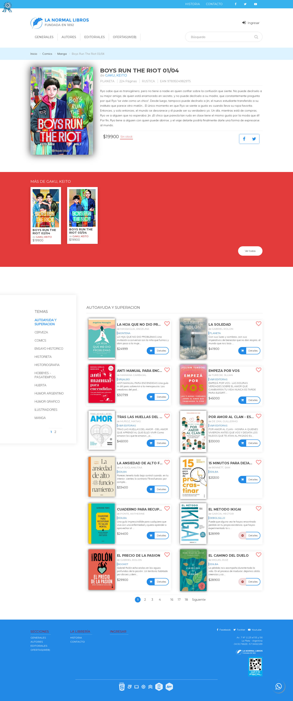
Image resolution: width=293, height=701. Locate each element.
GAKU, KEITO (116, 75)
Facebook (224, 629)
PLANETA (107, 81)
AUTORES (37, 641)
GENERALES (38, 637)
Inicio (34, 54)
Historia (192, 4)
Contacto (214, 4)
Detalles (161, 350)
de (133, 328)
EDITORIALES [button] (94, 37)
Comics (47, 54)
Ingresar (250, 23)
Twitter (239, 629)
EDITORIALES (39, 645)
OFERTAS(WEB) (124, 37)
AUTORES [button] (69, 37)
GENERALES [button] (44, 37)
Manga (62, 54)
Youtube (254, 629)
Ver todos (250, 250)
